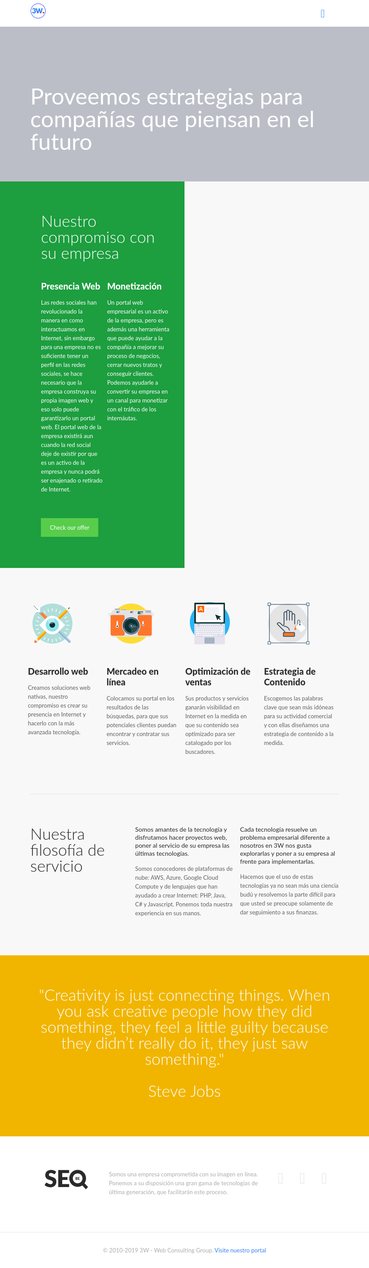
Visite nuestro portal (240, 1250)
